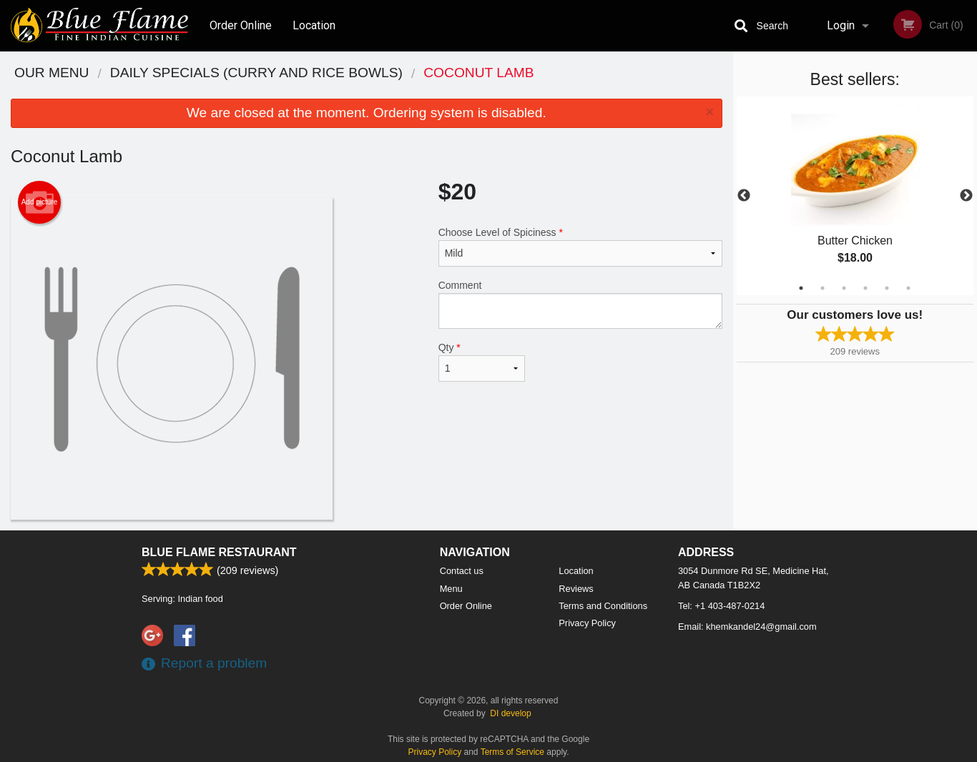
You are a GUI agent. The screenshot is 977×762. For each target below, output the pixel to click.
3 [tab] (844, 288)
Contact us (461, 570)
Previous (744, 196)
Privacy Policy (587, 623)
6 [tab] (908, 288)
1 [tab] (801, 288)
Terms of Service (512, 752)
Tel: (721, 605)
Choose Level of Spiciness (580, 247)
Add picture (39, 202)
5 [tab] (887, 288)
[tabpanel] (855, 196)
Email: (747, 626)
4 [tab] (865, 288)
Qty (482, 362)
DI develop (510, 713)
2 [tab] (822, 288)
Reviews (576, 588)
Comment (580, 304)
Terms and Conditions (603, 605)
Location (314, 25)
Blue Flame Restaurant (219, 552)
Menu (451, 588)
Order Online (241, 25)
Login (841, 25)
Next (966, 196)
